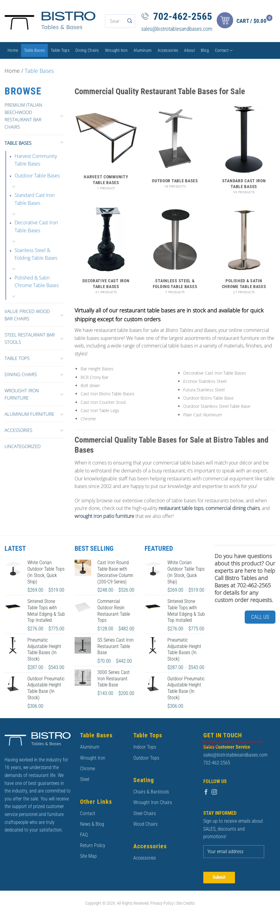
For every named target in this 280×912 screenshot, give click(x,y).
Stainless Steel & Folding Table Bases (36, 254)
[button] (246, 21)
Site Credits (185, 903)
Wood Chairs (145, 824)
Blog (205, 50)
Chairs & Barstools (151, 792)
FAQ (84, 835)
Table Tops (60, 50)
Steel (84, 779)
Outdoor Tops (146, 758)
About (189, 50)
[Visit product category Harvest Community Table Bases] (106, 151)
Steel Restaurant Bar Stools (30, 338)
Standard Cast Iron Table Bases (34, 199)
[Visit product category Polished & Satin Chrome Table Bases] (243, 253)
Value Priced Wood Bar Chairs (27, 315)
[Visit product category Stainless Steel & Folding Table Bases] (174, 253)
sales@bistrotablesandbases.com (176, 29)
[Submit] (130, 21)
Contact (224, 50)
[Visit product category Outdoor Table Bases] (174, 150)
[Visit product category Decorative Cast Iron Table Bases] (106, 253)
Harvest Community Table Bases (36, 160)
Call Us (260, 617)
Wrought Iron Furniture (22, 394)
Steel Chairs (144, 813)
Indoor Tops (144, 747)
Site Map (88, 856)
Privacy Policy (161, 903)
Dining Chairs (87, 50)
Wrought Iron (116, 50)
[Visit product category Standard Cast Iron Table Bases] (243, 153)
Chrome (87, 768)
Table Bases (34, 50)
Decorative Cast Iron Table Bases (36, 226)
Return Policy (92, 845)
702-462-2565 (182, 16)
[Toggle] (61, 115)
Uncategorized (23, 446)
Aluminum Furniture (29, 414)
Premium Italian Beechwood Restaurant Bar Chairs (23, 116)
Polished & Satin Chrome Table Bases (37, 281)
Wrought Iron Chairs (152, 802)
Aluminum (143, 50)
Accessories (168, 50)
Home (13, 50)
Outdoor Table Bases (37, 175)
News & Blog (92, 824)
